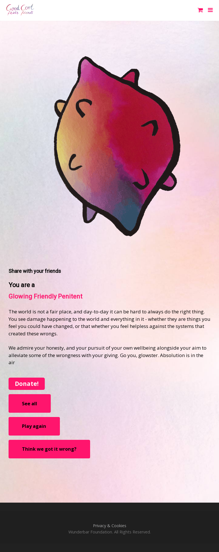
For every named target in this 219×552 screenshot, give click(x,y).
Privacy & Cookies (109, 525)
